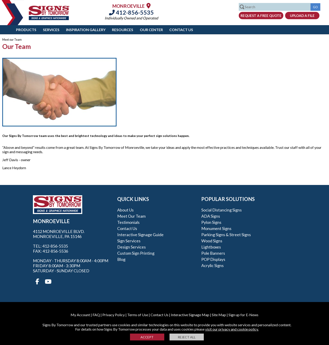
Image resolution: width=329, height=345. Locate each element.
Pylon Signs (211, 222)
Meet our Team (131, 216)
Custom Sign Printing (135, 253)
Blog (121, 259)
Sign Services (129, 240)
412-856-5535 (131, 12)
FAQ (96, 315)
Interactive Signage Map (190, 315)
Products (26, 29)
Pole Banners (213, 253)
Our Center (151, 29)
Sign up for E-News (243, 315)
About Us (125, 209)
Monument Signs (216, 228)
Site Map (219, 315)
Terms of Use (137, 315)
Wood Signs (211, 240)
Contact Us (181, 29)
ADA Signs (210, 216)
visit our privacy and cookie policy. (232, 329)
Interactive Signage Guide (140, 234)
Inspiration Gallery (86, 29)
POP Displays (213, 259)
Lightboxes (211, 246)
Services (51, 29)
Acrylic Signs (212, 265)
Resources (122, 29)
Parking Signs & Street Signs (226, 234)
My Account (80, 315)
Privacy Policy (113, 315)
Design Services (131, 246)
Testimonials (128, 222)
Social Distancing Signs (221, 209)
